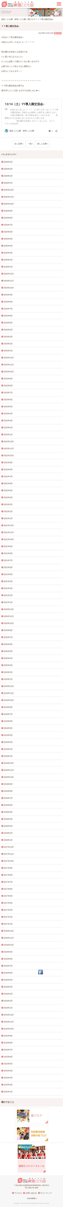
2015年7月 (8, 1050)
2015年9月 (8, 1036)
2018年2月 (8, 833)
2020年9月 (8, 630)
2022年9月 (8, 462)
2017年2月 (8, 917)
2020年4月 (8, 658)
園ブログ (58, 33)
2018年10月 (9, 777)
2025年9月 (8, 211)
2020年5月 (8, 651)
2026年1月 (8, 183)
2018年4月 (8, 819)
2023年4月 (8, 413)
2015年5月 (8, 1064)
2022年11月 (9, 448)
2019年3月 (8, 742)
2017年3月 (8, 910)
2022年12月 (9, 441)
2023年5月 (8, 406)
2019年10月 (9, 700)
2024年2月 (8, 344)
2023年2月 (8, 427)
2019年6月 (8, 721)
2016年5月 (8, 980)
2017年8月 (8, 875)
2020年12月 (9, 609)
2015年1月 (8, 1092)
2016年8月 (8, 959)
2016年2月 (8, 1001)
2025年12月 (9, 190)
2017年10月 (9, 861)
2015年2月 (8, 1085)
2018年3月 (8, 826)
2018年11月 (9, 770)
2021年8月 (8, 553)
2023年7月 (8, 392)
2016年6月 (8, 973)
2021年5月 (8, 574)
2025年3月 (8, 253)
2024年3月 (8, 337)
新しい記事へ (43, 144)
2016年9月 (8, 952)
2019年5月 (8, 728)
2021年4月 (8, 581)
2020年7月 (8, 637)
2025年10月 (9, 204)
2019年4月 (8, 735)
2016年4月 (8, 987)
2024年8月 (8, 302)
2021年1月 (8, 602)
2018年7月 (8, 798)
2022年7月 (8, 476)
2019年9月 (8, 707)
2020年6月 (8, 644)
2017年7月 (8, 882)
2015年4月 (8, 1071)
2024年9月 (8, 295)
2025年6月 (8, 232)
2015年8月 (8, 1043)
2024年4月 (8, 330)
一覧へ (30, 144)
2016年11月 (9, 938)
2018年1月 (8, 840)
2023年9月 (8, 379)
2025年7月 (8, 225)
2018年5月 (8, 812)
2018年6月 (8, 805)
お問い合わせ (31, 1193)
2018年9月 (8, 784)
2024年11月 (9, 281)
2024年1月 (8, 351)
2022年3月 (8, 504)
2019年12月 (9, 686)
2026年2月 (8, 176)
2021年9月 (8, 546)
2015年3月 (8, 1078)
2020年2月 (8, 672)
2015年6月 (8, 1057)
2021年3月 (8, 588)
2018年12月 (9, 763)
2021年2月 (8, 595)
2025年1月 (8, 267)
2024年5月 (8, 323)
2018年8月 (8, 791)
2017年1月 (8, 924)
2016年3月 (8, 994)
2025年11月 (9, 197)
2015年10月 (9, 1029)
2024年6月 (8, 316)
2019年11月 (9, 693)
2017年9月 (8, 868)
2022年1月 (8, 518)
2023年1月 (8, 434)
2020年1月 (8, 679)
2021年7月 (8, 560)
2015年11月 (9, 1022)
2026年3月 (8, 169)
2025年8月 (8, 218)
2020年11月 (9, 616)
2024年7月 (8, 309)
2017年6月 (8, 889)
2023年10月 (9, 372)
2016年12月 (9, 931)
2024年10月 (9, 288)
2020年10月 (9, 623)
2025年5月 (8, 239)
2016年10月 (9, 945)
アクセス (18, 1193)
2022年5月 (8, 490)
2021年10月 (9, 539)
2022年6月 (8, 483)
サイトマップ (46, 1193)
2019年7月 (8, 714)
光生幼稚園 (31, 1198)
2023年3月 (8, 420)
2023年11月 (9, 365)
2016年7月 (8, 966)
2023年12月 (9, 358)
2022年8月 (8, 469)
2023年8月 (8, 385)
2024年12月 (9, 274)
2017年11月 (9, 854)
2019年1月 (8, 756)
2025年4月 (8, 246)
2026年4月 (8, 162)
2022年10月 (9, 455)
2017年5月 (8, 896)
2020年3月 (8, 665)
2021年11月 (9, 532)
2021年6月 (8, 567)
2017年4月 (8, 903)
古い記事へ (19, 144)
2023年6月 (8, 399)
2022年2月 (8, 511)
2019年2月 (8, 749)
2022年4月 (8, 497)
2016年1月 (8, 1008)
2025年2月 (8, 260)
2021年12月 (9, 525)
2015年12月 (9, 1015)
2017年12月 (9, 847)
